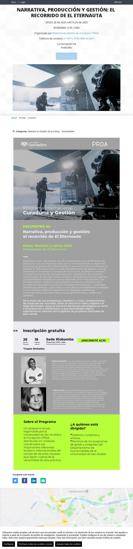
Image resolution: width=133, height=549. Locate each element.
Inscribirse (66, 56)
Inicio (13, 2)
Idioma (118, 2)
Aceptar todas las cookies (69, 544)
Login (22, 2)
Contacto (32, 118)
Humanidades (68, 131)
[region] (66, 538)
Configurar (8, 544)
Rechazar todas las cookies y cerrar (35, 544)
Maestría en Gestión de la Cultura (43, 131)
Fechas (22, 118)
